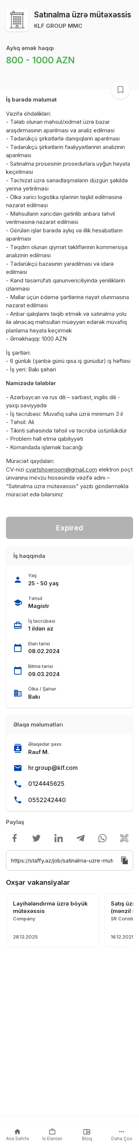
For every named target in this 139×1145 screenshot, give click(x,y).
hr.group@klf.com (53, 767)
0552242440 (47, 800)
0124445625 (46, 783)
